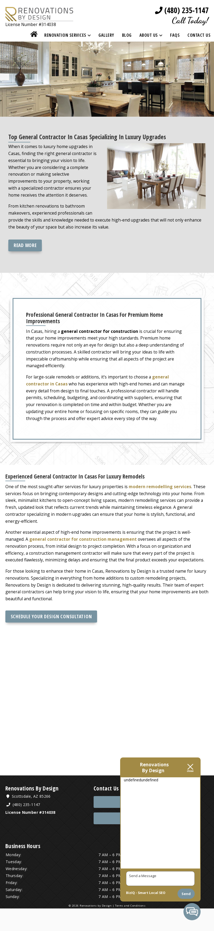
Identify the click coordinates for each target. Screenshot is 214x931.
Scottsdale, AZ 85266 (29, 818)
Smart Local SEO (151, 892)
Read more (25, 251)
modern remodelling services (162, 501)
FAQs (175, 36)
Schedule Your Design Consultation (51, 637)
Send (186, 893)
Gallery (106, 36)
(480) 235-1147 (182, 11)
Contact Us (199, 36)
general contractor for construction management (84, 556)
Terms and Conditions (130, 928)
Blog (127, 36)
